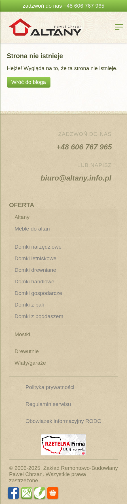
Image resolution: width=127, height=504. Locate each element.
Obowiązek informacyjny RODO (63, 421)
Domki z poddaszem (38, 316)
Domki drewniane (35, 270)
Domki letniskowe (35, 258)
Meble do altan (32, 229)
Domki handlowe (34, 281)
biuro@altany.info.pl (77, 178)
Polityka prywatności (50, 387)
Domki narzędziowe (38, 247)
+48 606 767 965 (84, 6)
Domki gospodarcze (38, 293)
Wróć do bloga (28, 82)
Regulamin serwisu (48, 404)
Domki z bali (29, 305)
